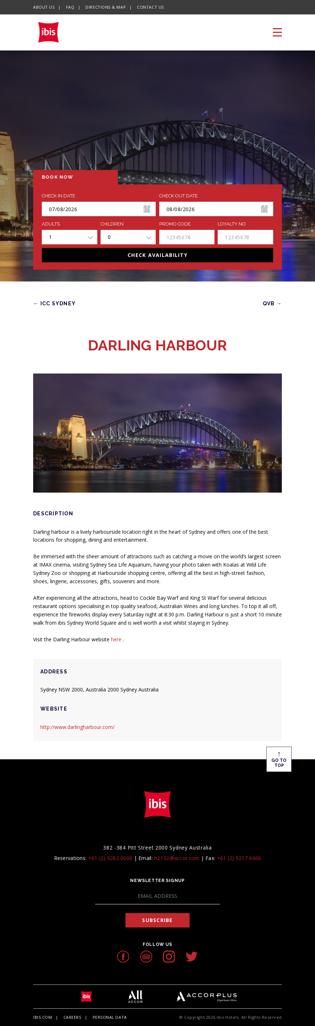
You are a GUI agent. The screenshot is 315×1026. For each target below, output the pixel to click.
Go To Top (279, 758)
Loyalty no (232, 224)
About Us (43, 7)
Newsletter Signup (157, 880)
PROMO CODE (175, 224)
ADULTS (51, 224)
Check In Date (58, 195)
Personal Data (110, 1017)
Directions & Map (105, 7)
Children (112, 224)
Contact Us (150, 7)
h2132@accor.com (176, 858)
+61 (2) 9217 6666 (239, 858)
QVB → (272, 303)
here (117, 639)
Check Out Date (178, 195)
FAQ (70, 7)
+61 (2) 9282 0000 (110, 858)
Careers (72, 1017)
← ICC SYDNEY (54, 303)
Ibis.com (42, 1017)
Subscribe (157, 920)
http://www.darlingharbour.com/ (77, 727)
